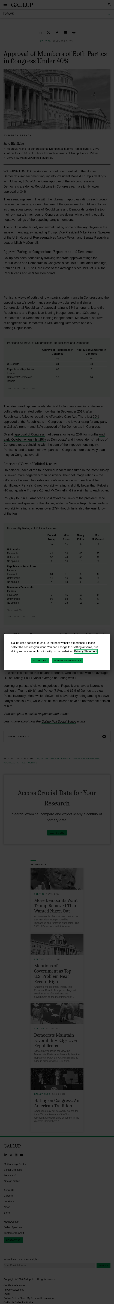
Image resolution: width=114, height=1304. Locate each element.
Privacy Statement (85, 651)
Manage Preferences (67, 660)
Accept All (40, 660)
